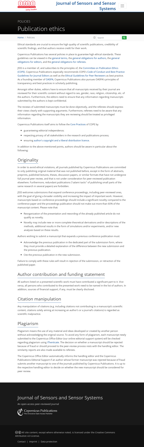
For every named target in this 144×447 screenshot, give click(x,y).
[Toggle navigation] (122, 6)
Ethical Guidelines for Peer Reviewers (85, 75)
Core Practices (78, 124)
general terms (59, 58)
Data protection (49, 441)
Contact (22, 441)
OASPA (49, 79)
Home (21, 37)
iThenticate (53, 342)
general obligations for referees (69, 61)
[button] (94, 37)
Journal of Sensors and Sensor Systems (86, 5)
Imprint (33, 441)
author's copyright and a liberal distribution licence (61, 140)
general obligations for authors (89, 58)
